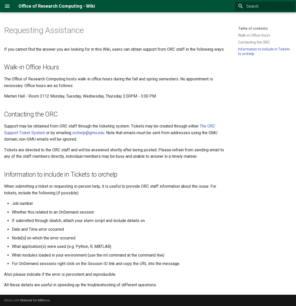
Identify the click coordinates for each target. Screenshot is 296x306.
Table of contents (253, 28)
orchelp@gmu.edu (88, 132)
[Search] (265, 6)
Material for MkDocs (35, 300)
